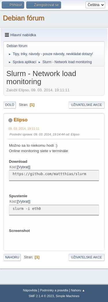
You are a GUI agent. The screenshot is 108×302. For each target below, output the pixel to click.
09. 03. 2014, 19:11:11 (23, 128)
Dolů (9, 105)
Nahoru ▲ (78, 290)
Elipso (20, 119)
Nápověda (30, 290)
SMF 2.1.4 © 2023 (41, 296)
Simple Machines (67, 296)
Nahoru (12, 257)
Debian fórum (23, 18)
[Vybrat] (23, 167)
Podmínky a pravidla (54, 290)
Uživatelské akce (86, 105)
